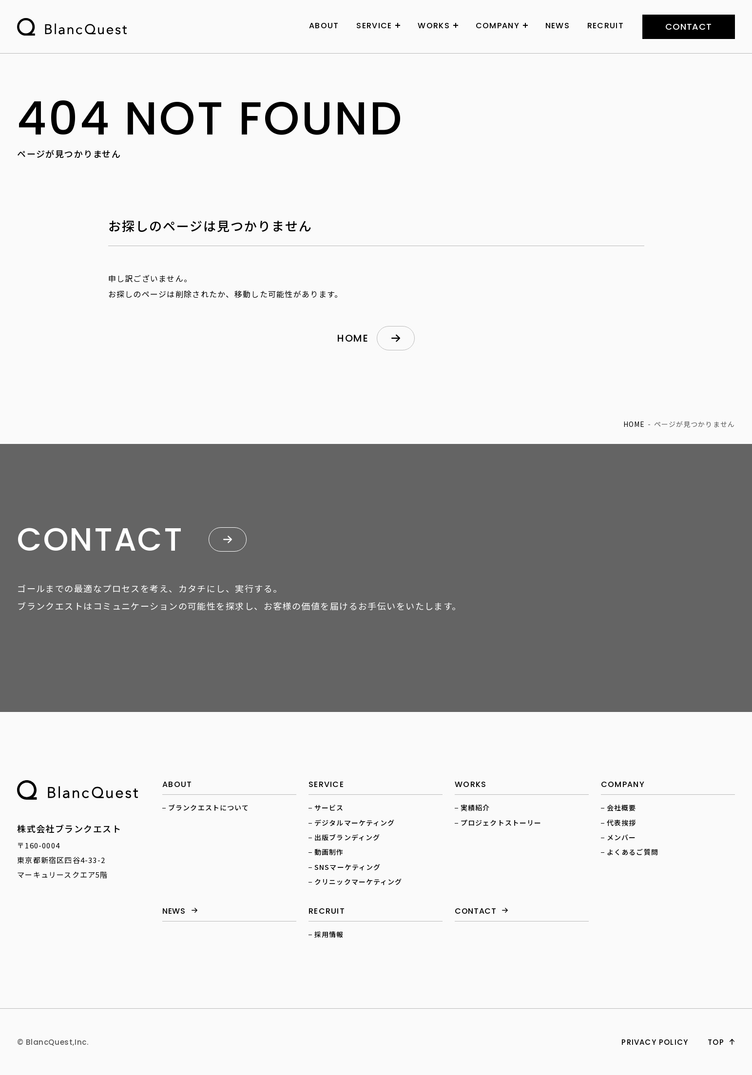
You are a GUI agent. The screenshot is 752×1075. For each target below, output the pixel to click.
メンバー (621, 837)
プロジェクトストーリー (501, 822)
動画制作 (329, 852)
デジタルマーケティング (354, 822)
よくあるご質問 (632, 852)
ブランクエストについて (208, 807)
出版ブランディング (347, 837)
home (352, 338)
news (174, 912)
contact (688, 26)
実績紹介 (475, 807)
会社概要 (621, 807)
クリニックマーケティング (358, 881)
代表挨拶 (621, 822)
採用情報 (329, 934)
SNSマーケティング (347, 867)
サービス (329, 807)
